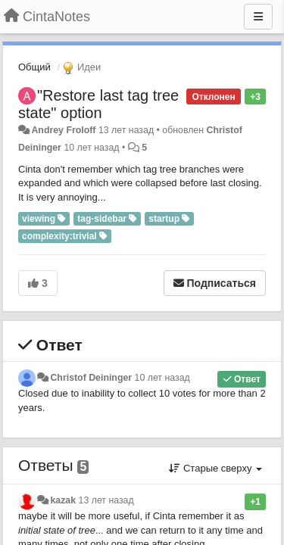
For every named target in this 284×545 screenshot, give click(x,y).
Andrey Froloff (63, 130)
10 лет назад (162, 377)
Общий (34, 67)
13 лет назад (106, 500)
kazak (63, 500)
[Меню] (258, 17)
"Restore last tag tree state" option (98, 104)
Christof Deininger (91, 377)
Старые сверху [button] (215, 468)
